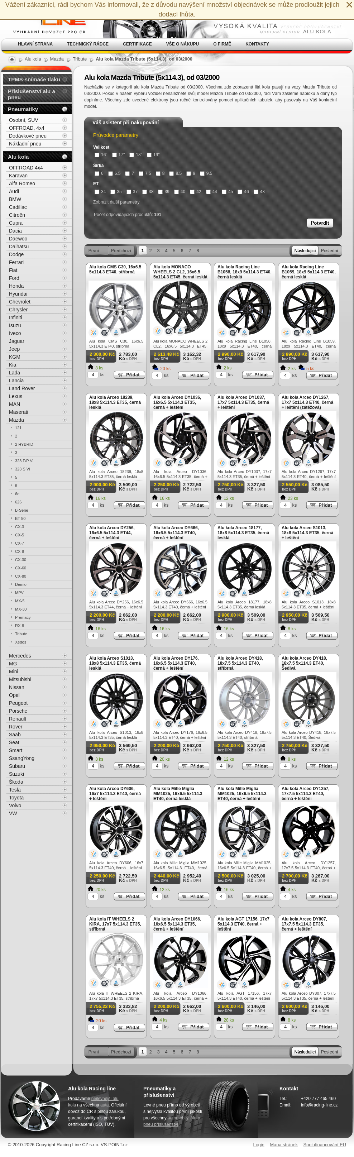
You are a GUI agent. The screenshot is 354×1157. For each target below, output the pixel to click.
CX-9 (19, 551)
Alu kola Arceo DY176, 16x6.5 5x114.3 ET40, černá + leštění (176, 663)
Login (258, 1144)
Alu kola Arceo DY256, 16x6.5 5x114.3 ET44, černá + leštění (112, 532)
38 (147, 191)
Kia (12, 365)
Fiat (13, 270)
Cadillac (18, 207)
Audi (14, 191)
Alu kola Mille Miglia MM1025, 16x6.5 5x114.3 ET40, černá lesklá (177, 793)
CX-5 (19, 535)
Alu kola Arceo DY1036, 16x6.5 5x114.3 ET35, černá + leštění (177, 402)
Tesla (15, 790)
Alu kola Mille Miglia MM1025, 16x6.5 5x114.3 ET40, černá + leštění (242, 793)
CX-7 (19, 543)
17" (118, 154)
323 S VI (22, 469)
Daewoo (18, 239)
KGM (14, 357)
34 (100, 191)
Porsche (18, 711)
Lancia (16, 380)
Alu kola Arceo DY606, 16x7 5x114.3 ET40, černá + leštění (115, 793)
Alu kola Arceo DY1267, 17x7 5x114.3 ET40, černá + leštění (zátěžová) (307, 402)
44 (211, 191)
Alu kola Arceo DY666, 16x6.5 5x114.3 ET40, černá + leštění (176, 532)
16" (101, 154)
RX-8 (19, 625)
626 (18, 502)
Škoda (16, 782)
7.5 (145, 173)
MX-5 (19, 601)
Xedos (20, 642)
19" (153, 154)
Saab (15, 734)
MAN (14, 404)
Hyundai (18, 294)
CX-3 (19, 527)
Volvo (15, 805)
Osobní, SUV (23, 120)
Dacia (15, 231)
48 (259, 191)
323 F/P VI (24, 461)
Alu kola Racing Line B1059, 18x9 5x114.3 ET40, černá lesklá (309, 271)
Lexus (15, 396)
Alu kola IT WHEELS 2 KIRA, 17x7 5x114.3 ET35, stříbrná (115, 924)
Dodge (16, 254)
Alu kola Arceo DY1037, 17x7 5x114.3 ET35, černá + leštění (243, 402)
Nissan (16, 687)
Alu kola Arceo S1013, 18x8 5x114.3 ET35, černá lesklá (115, 663)
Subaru (17, 766)
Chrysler (18, 309)
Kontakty (257, 44)
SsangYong (21, 758)
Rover (15, 727)
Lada (14, 373)
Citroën (17, 215)
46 (243, 191)
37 (132, 191)
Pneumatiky (23, 109)
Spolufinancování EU (324, 1144)
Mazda (16, 420)
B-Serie (21, 510)
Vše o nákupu (182, 44)
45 (227, 191)
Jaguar (16, 341)
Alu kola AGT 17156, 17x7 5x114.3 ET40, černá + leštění (243, 924)
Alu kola (18, 157)
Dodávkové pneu (28, 136)
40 (179, 191)
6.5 (114, 173)
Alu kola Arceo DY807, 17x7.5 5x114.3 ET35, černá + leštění (304, 924)
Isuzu (15, 325)
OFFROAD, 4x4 (26, 128)
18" (135, 154)
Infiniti (15, 317)
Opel (14, 695)
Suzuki (16, 774)
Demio (21, 584)
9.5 (206, 173)
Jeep (14, 349)
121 (18, 428)
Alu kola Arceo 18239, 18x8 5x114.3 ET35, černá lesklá (115, 402)
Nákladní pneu (25, 144)
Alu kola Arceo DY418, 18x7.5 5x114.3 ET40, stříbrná (240, 663)
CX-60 (20, 568)
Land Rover (22, 388)
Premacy (22, 617)
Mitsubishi (20, 679)
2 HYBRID (24, 444)
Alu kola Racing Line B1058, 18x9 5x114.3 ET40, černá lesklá (244, 271)
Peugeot (18, 703)
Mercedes (20, 656)
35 (115, 191)
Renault (17, 719)
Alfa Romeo (22, 183)
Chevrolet (19, 302)
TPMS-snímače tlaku (34, 79)
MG (13, 663)
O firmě (222, 44)
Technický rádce (88, 44)
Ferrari (16, 262)
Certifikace (137, 44)
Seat (14, 742)
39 (163, 191)
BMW (15, 199)
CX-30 (20, 560)
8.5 (175, 173)
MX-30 (21, 609)
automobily (178, 1117)
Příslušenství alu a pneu (31, 94)
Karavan (18, 175)
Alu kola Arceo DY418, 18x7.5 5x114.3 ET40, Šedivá (304, 663)
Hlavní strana (35, 44)
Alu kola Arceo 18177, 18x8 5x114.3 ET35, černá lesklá (243, 532)
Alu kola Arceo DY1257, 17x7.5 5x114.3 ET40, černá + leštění (306, 793)
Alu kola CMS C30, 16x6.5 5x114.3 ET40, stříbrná (115, 269)
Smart (15, 750)
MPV (19, 593)
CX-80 (20, 576)
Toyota (16, 797)
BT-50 (20, 518)
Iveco (15, 333)
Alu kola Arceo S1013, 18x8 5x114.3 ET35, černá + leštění (307, 532)
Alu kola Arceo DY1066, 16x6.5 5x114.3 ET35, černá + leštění (177, 924)
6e (17, 494)
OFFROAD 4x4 (26, 168)
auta (104, 1105)
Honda (16, 286)
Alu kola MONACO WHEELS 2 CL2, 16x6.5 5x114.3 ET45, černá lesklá (180, 271)
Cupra (16, 223)
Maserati (18, 412)
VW (13, 813)
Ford (14, 278)
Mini (13, 671)
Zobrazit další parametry (116, 202)
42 (195, 191)
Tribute (21, 634)
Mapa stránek (284, 1144)
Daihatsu (19, 246)
